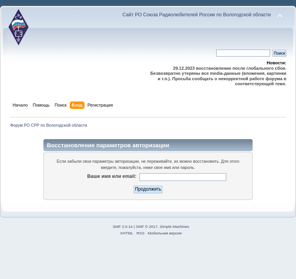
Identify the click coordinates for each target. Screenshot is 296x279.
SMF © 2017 (147, 226)
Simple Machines (174, 226)
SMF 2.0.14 (123, 226)
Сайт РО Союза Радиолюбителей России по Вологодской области (196, 14)
